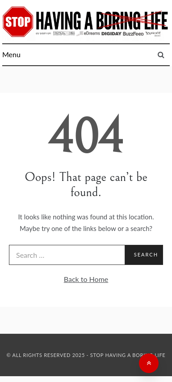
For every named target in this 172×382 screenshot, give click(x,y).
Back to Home (86, 279)
